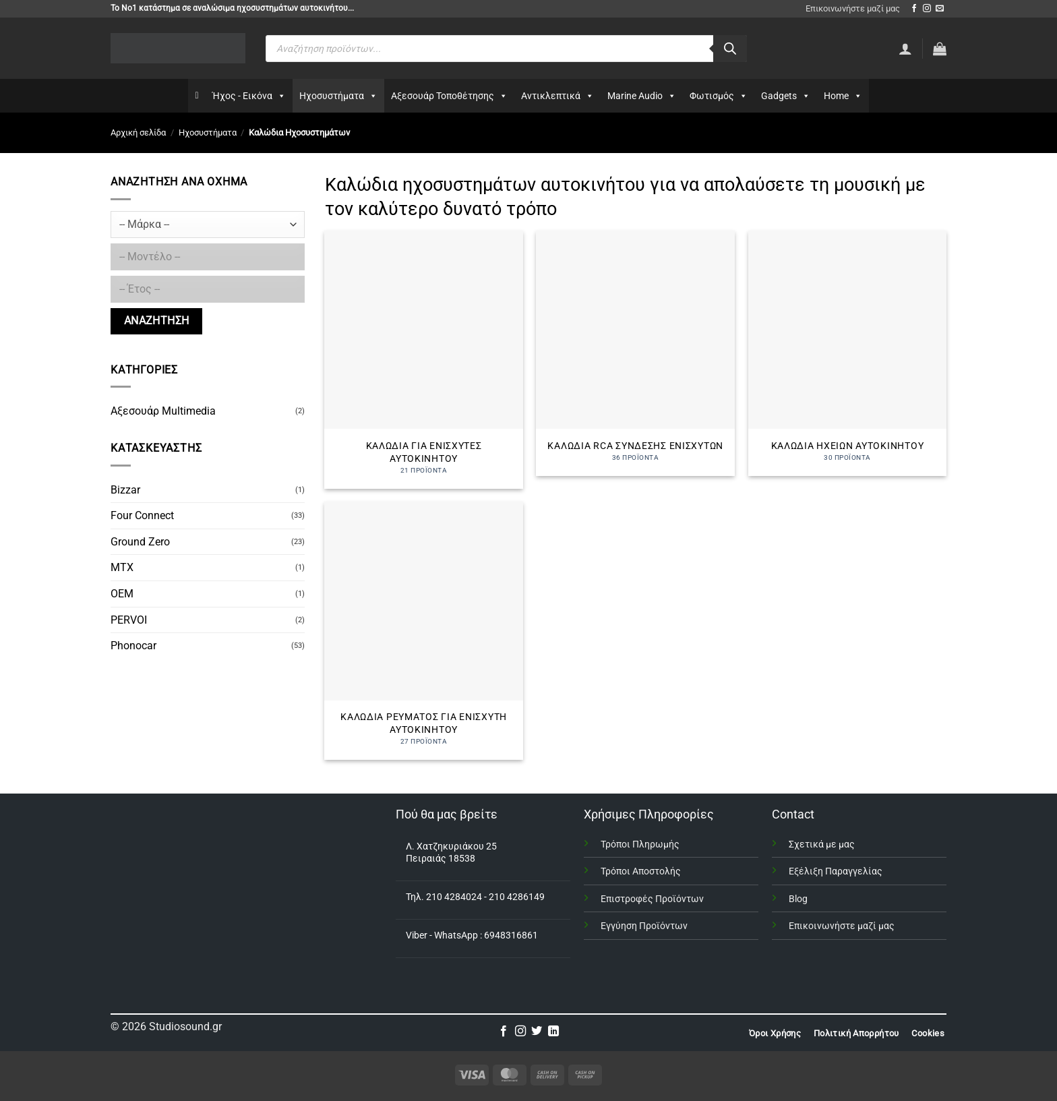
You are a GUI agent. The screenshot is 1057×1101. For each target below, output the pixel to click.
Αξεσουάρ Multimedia (163, 411)
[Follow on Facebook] (914, 8)
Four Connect (142, 515)
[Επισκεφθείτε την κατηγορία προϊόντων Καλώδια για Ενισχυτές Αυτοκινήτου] (423, 360)
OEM (122, 593)
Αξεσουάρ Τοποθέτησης (449, 96)
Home (843, 96)
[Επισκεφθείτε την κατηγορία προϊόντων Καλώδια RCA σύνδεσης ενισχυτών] (635, 353)
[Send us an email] (940, 8)
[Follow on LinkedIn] (553, 1031)
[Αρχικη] (196, 96)
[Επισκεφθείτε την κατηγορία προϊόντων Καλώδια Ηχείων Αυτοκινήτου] (847, 353)
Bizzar (125, 489)
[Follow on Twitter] (536, 1031)
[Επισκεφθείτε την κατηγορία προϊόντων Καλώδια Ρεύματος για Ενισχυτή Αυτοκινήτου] (423, 631)
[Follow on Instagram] (927, 8)
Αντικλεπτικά (557, 96)
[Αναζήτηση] (730, 48)
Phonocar (133, 645)
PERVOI (129, 620)
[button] (939, 48)
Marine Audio (641, 96)
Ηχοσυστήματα (338, 96)
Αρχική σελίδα (138, 132)
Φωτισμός (719, 96)
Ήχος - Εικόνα (249, 96)
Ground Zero (140, 541)
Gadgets (785, 96)
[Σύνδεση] (905, 48)
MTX (122, 567)
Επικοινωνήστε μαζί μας (853, 8)
